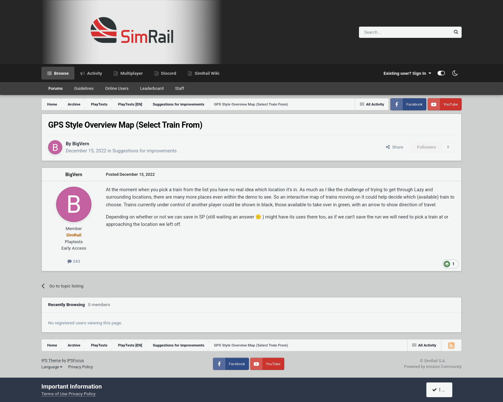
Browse (61, 73)
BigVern (80, 144)
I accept (443, 390)
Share (394, 147)
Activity (94, 73)
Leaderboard (152, 88)
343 (73, 261)
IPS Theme (51, 360)
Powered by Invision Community (433, 366)
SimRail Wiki (206, 73)
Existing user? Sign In (407, 73)
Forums (55, 88)
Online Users (117, 88)
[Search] (389, 32)
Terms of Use (54, 393)
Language (51, 366)
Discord (168, 73)
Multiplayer (131, 73)
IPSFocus (75, 360)
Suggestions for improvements (145, 151)
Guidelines (84, 88)
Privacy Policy (80, 366)
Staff (179, 88)
